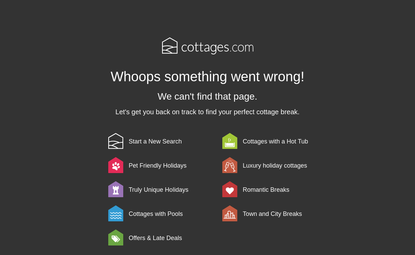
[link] (164, 141)
